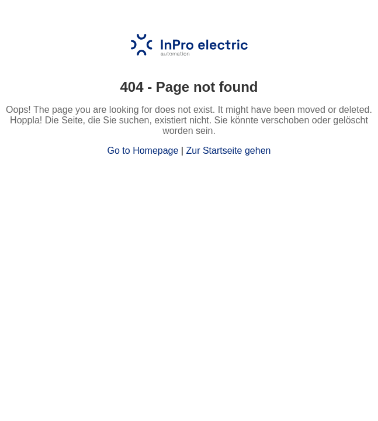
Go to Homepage (143, 151)
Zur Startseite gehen (228, 151)
